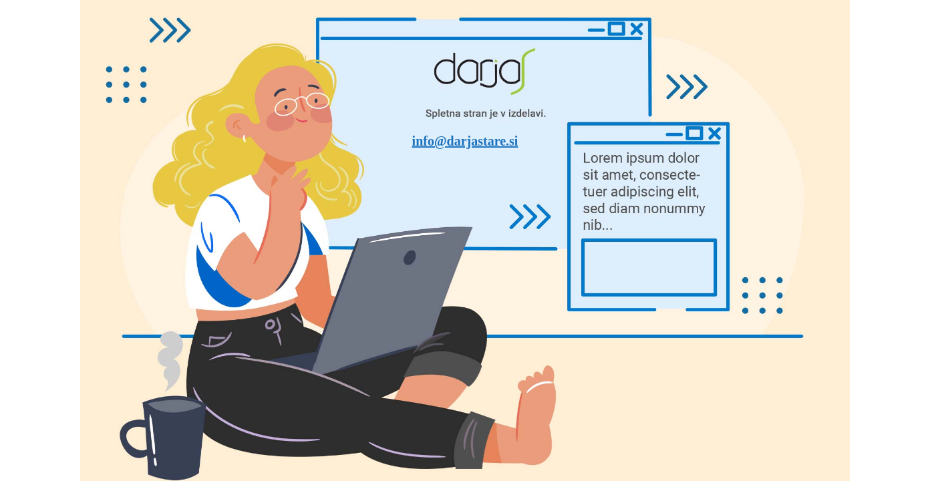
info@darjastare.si (465, 141)
